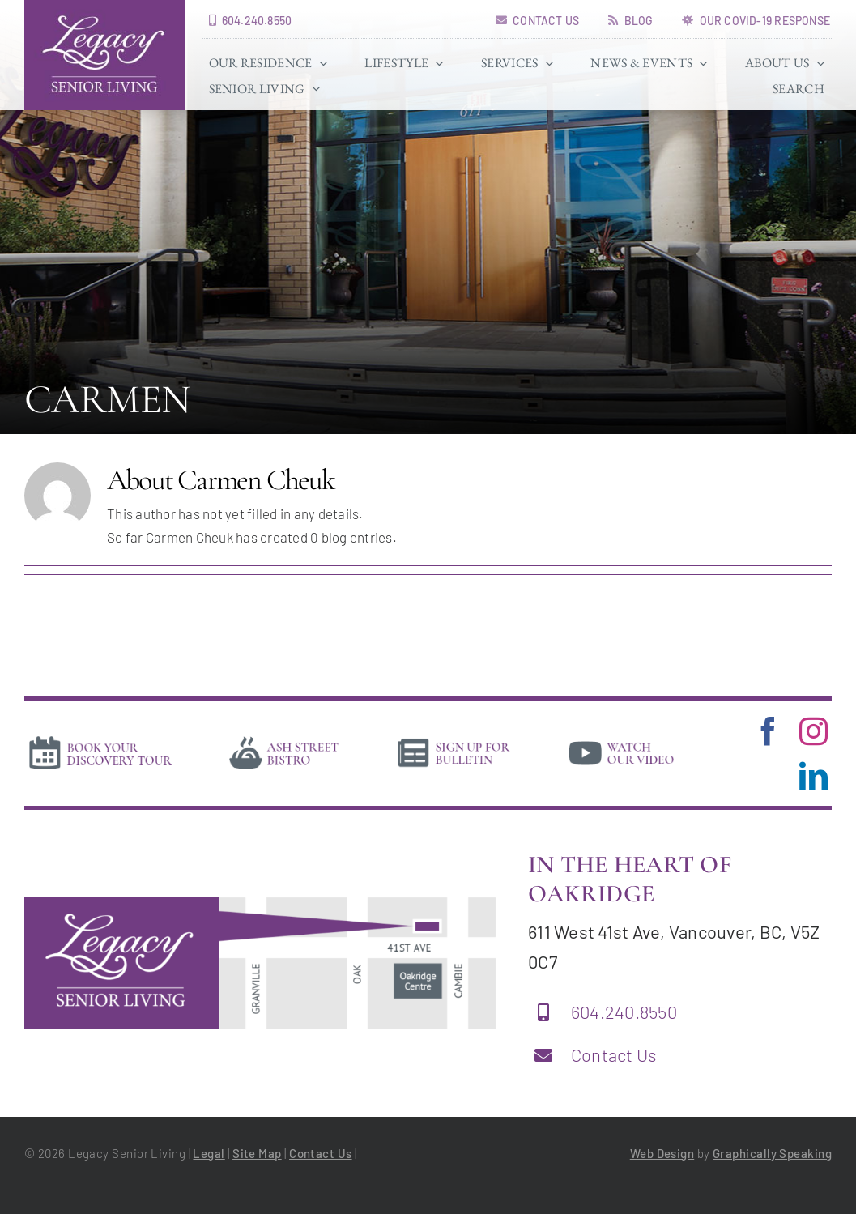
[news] (454, 739)
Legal (208, 1153)
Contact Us (614, 1054)
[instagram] (813, 731)
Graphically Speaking (772, 1153)
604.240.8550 (624, 1011)
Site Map (257, 1153)
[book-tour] (100, 739)
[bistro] (284, 739)
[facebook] (768, 731)
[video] (621, 739)
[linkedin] (813, 775)
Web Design (662, 1153)
